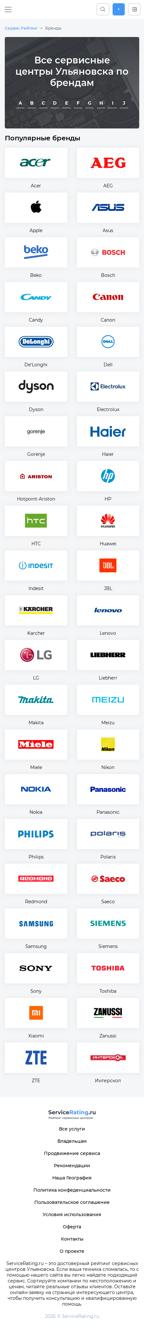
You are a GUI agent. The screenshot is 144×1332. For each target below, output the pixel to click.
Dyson (36, 409)
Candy (36, 320)
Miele (36, 767)
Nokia (36, 812)
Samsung (36, 946)
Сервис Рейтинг (21, 28)
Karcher (36, 633)
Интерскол (108, 1080)
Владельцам (72, 1141)
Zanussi (107, 1036)
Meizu (107, 723)
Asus (108, 230)
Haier (108, 454)
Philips (36, 857)
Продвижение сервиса (72, 1153)
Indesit (36, 588)
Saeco (108, 902)
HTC (36, 544)
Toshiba (107, 991)
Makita (36, 723)
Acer (36, 186)
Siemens (108, 946)
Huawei (108, 544)
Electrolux (108, 409)
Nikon (107, 767)
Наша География (72, 1178)
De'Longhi (35, 365)
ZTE (36, 1080)
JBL (108, 588)
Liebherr (108, 678)
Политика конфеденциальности (72, 1190)
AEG (108, 186)
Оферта (72, 1227)
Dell (108, 365)
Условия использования (72, 1214)
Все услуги (72, 1129)
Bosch (108, 275)
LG (36, 678)
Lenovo (108, 633)
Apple (36, 230)
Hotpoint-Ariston (36, 499)
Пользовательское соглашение (72, 1202)
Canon (108, 320)
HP (108, 499)
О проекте (72, 1251)
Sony (36, 991)
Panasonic (108, 812)
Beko (36, 275)
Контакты (72, 1239)
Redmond (36, 902)
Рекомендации (72, 1165)
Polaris (108, 857)
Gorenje (36, 454)
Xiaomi (36, 1036)
